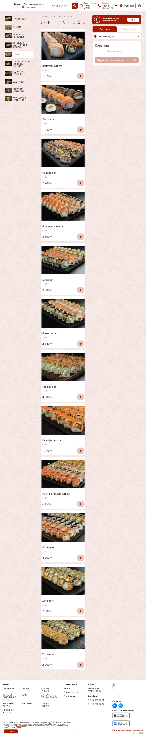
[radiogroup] (79, 22)
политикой (21, 725)
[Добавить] (80, 76)
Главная (44, 16)
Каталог (58, 16)
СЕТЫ (24, 695)
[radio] (74, 22)
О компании (29, 7)
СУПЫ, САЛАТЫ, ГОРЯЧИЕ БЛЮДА (48, 696)
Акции (17, 4)
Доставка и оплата (34, 4)
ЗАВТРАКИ (27, 703)
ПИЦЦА (25, 688)
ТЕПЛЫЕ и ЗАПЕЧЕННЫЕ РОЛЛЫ (9, 697)
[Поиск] (75, 6)
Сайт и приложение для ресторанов (127, 730)
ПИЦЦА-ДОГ (9, 688)
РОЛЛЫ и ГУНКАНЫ (45, 689)
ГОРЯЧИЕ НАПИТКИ (45, 704)
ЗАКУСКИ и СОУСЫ (8, 704)
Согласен (11, 731)
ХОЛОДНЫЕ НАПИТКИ (8, 711)
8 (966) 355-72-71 (96, 700)
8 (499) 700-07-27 (96, 704)
